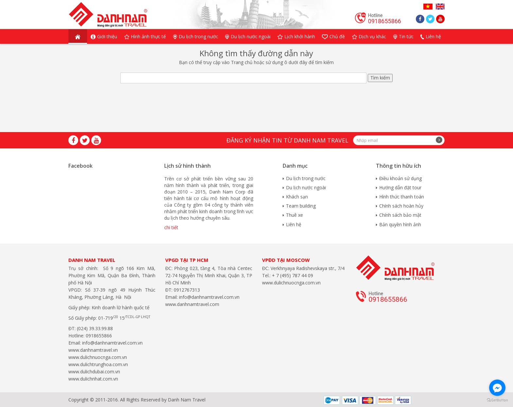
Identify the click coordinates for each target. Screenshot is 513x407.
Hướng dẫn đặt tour (400, 187)
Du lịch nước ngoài (306, 187)
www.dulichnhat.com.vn (93, 379)
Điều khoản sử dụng (400, 178)
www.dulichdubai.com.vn (94, 371)
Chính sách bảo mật (400, 215)
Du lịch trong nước (306, 178)
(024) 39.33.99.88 (95, 328)
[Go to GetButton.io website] (497, 400)
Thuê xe (294, 215)
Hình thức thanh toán (401, 197)
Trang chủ (242, 62)
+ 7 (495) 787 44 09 (292, 275)
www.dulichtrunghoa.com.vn (98, 364)
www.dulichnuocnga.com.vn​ (97, 357)
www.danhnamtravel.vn (93, 350)
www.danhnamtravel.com (192, 304)
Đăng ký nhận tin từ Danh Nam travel (287, 140)
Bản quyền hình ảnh (400, 224)
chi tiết (171, 227)
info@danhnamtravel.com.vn (112, 343)
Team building (301, 206)
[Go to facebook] (497, 388)
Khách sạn (297, 197)
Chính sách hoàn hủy (401, 206)
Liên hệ (293, 224)
